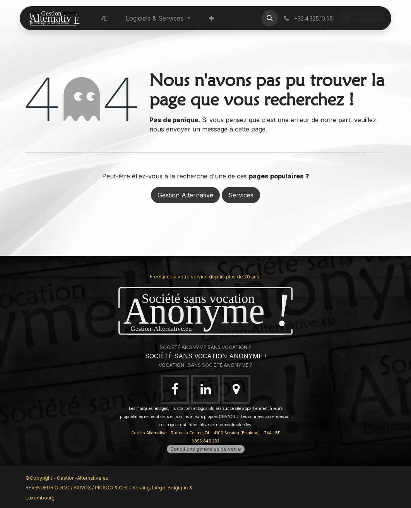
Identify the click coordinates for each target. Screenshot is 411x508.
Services (240, 195)
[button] (270, 18)
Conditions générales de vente (205, 449)
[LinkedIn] (205, 389)
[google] (236, 389)
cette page (250, 129)
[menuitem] (104, 18)
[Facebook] (175, 389)
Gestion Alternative (185, 195)
